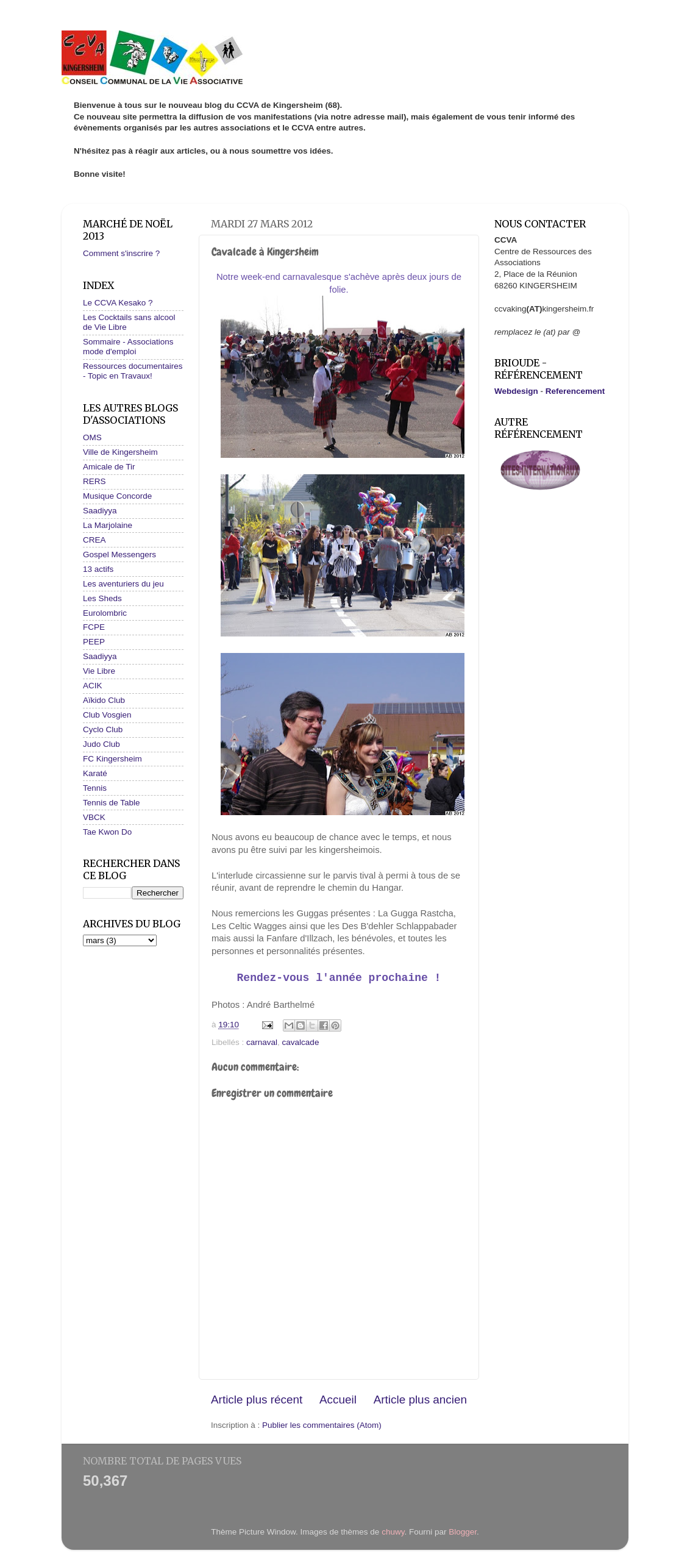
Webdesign (516, 391)
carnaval (261, 1042)
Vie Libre (99, 671)
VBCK (94, 817)
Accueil (338, 1399)
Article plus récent (256, 1399)
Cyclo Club (103, 729)
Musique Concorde (117, 496)
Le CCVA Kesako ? (118, 302)
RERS (94, 481)
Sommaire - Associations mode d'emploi (128, 346)
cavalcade (300, 1042)
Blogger (463, 1531)
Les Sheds (102, 598)
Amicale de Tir (109, 466)
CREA (94, 539)
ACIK (92, 685)
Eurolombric (105, 613)
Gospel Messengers (119, 554)
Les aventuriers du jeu (123, 583)
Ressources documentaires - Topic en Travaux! (133, 371)
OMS (92, 437)
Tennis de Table (111, 802)
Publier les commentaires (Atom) (322, 1425)
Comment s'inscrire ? (121, 253)
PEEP (94, 641)
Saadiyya (100, 510)
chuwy (393, 1531)
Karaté (95, 773)
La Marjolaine (107, 525)
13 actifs (98, 569)
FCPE (94, 627)
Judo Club (101, 744)
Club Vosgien (107, 714)
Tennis (95, 788)
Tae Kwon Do (107, 831)
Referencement (575, 391)
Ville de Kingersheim (120, 452)
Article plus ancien (420, 1399)
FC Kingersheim (112, 758)
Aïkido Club (104, 700)
